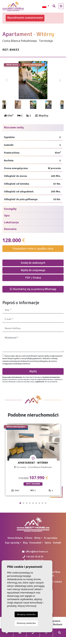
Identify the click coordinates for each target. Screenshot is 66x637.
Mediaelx (57, 624)
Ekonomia (10, 229)
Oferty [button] (37, 538)
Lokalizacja (11, 222)
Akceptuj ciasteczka (26, 614)
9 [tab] (45, 503)
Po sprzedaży (50, 538)
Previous (6, 80)
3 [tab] (26, 503)
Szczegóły (10, 209)
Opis (7, 215)
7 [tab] (39, 503)
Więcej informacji (27, 605)
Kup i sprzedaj (12, 542)
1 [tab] (20, 503)
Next (60, 80)
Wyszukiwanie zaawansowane (25, 17)
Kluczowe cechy (14, 127)
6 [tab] (36, 503)
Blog (25, 542)
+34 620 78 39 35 (33, 556)
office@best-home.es (37, 551)
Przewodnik (35, 542)
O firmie (28, 538)
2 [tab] (23, 503)
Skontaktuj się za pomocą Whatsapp (33, 289)
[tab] (33, 127)
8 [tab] (42, 503)
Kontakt (57, 542)
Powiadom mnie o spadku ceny (33, 248)
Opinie (48, 542)
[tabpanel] (33, 461)
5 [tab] (33, 503)
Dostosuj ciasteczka (26, 623)
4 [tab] (30, 503)
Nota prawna (53, 621)
